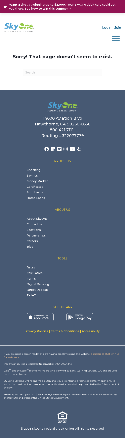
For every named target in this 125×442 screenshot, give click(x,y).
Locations (34, 230)
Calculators (35, 273)
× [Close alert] (121, 4)
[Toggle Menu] (116, 38)
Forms (31, 278)
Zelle (31, 295)
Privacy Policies (36, 331)
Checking (33, 170)
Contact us (34, 224)
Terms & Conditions (65, 331)
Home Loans (36, 198)
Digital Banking (38, 284)
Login (106, 28)
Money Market (37, 181)
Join (117, 28)
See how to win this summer (47, 8)
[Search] (62, 72)
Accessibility (91, 331)
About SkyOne (37, 219)
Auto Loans (35, 192)
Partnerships (36, 235)
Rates (31, 267)
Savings (32, 175)
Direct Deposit (37, 290)
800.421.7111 (62, 129)
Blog (30, 246)
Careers (32, 241)
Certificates (35, 187)
